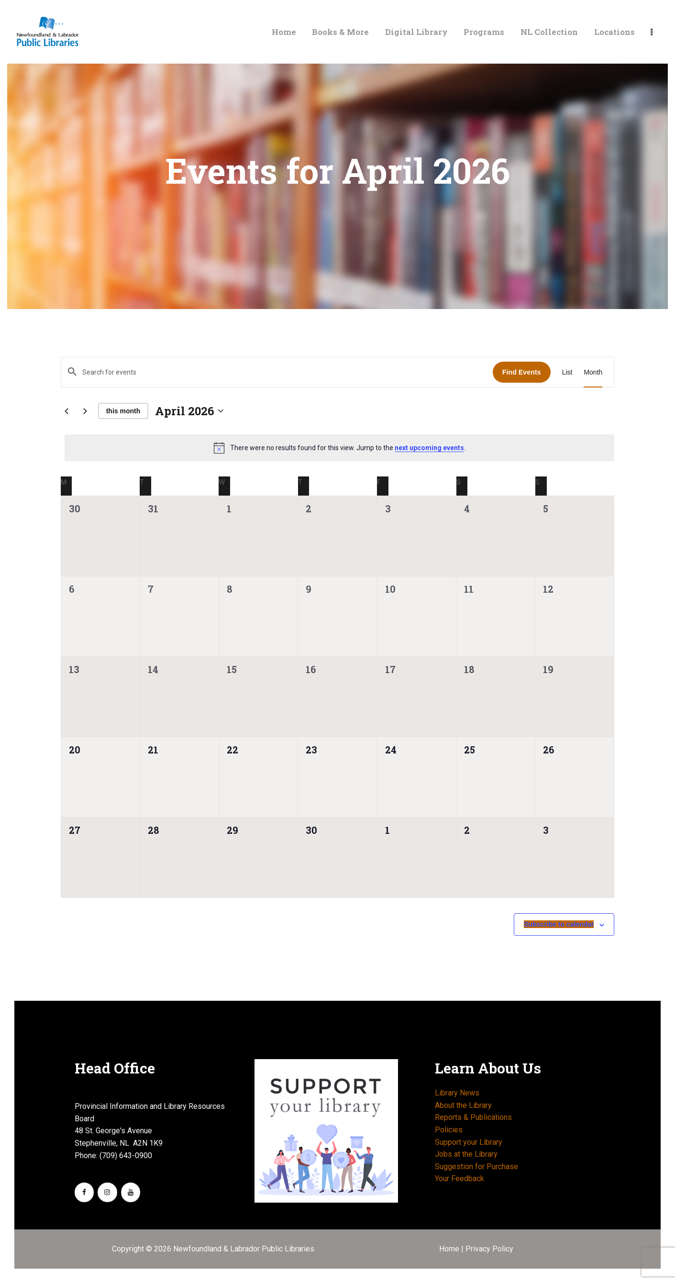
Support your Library (468, 1142)
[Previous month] (66, 411)
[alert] (340, 447)
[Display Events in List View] (567, 372)
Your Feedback (459, 1178)
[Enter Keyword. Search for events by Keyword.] (277, 372)
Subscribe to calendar (559, 924)
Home (450, 1248)
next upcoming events (429, 448)
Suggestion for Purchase (476, 1166)
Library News (457, 1092)
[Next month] (85, 411)
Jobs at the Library (466, 1154)
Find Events (521, 372)
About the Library (463, 1105)
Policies (449, 1129)
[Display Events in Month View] (593, 372)
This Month (123, 411)
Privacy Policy (489, 1248)
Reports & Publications (473, 1117)
